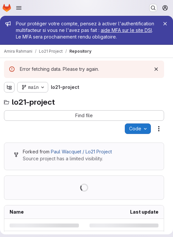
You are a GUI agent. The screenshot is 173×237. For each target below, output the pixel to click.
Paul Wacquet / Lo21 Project (81, 151)
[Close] (165, 24)
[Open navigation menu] (19, 8)
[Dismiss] (156, 69)
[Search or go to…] (153, 8)
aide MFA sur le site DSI (126, 30)
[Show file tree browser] (9, 87)
